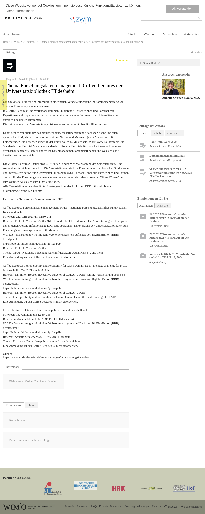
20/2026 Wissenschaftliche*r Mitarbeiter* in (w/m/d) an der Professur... (169, 238)
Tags (31, 405)
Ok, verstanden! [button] (182, 8)
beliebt (157, 133)
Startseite (70, 506)
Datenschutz (116, 506)
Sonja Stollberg (157, 262)
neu (144, 133)
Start (131, 34)
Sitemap (156, 506)
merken (198, 52)
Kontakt (103, 506)
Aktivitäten (192, 34)
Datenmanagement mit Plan (167, 155)
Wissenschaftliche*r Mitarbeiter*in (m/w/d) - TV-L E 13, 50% (172, 255)
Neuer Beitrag (151, 62)
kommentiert (174, 133)
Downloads (12, 366)
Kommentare (13, 405)
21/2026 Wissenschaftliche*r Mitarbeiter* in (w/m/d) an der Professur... (169, 218)
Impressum (83, 506)
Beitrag (10, 52)
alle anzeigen (24, 477)
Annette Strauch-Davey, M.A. (181, 97)
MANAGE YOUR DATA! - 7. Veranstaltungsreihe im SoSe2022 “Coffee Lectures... (170, 173)
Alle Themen (12, 34)
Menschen (170, 34)
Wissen (149, 34)
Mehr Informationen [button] (20, 11)
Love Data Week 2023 (163, 141)
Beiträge (31, 41)
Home (6, 41)
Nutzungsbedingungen (137, 506)
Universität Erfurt (159, 225)
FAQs (94, 506)
